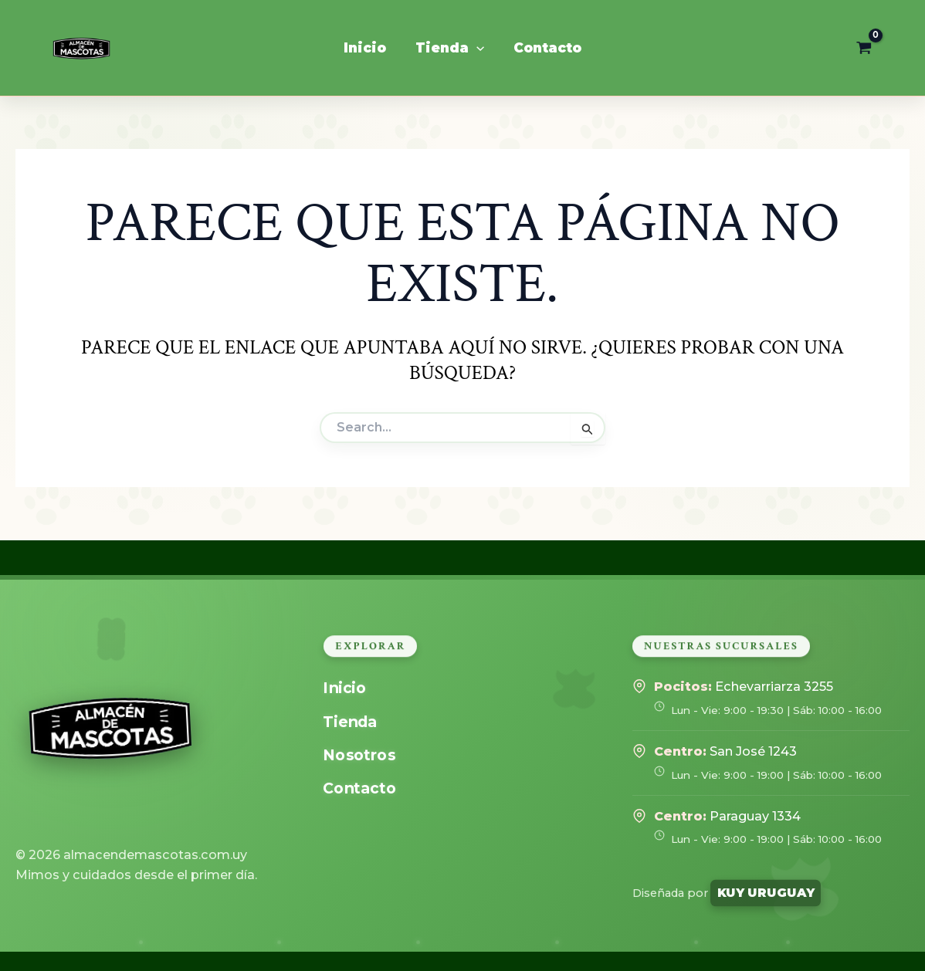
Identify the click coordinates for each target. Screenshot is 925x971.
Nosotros (359, 754)
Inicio (345, 688)
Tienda (351, 721)
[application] (476, 48)
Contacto (360, 788)
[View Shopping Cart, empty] (864, 48)
